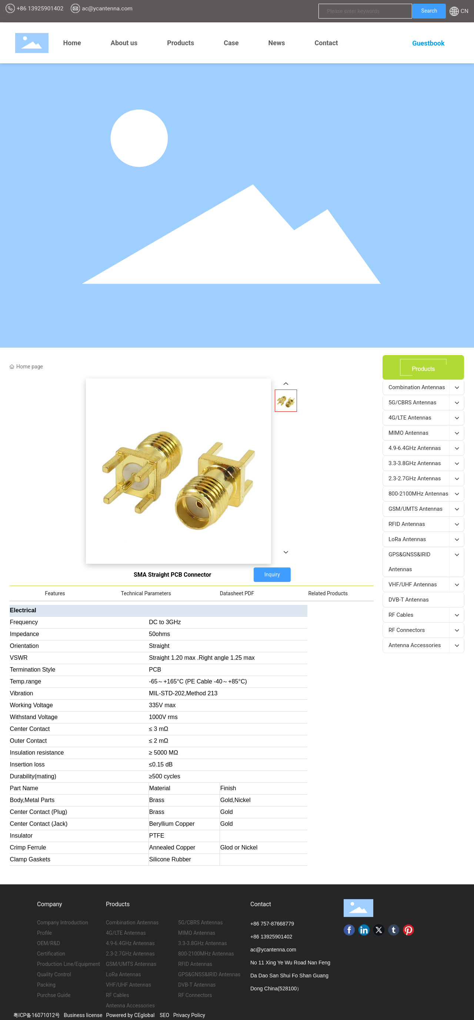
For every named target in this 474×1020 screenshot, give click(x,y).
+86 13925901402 (40, 8)
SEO (164, 1015)
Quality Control (54, 974)
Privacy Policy (189, 1015)
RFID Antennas (195, 964)
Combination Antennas (132, 922)
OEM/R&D (48, 943)
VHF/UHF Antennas (128, 985)
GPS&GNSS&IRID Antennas (209, 974)
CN (464, 11)
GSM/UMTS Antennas (131, 964)
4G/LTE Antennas (126, 933)
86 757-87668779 (273, 924)
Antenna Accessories (130, 1006)
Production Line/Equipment (68, 964)
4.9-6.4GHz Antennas (130, 943)
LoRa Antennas (123, 974)
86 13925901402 (272, 937)
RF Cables (117, 995)
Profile (44, 933)
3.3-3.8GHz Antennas (202, 943)
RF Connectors (195, 995)
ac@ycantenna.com (107, 8)
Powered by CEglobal (130, 1015)
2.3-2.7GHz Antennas (130, 954)
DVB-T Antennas (197, 985)
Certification (51, 954)
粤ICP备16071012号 (36, 1015)
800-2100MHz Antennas (206, 954)
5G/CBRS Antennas (200, 922)
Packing (46, 985)
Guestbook (428, 43)
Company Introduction (62, 922)
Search (429, 11)
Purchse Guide (53, 995)
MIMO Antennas (197, 933)
